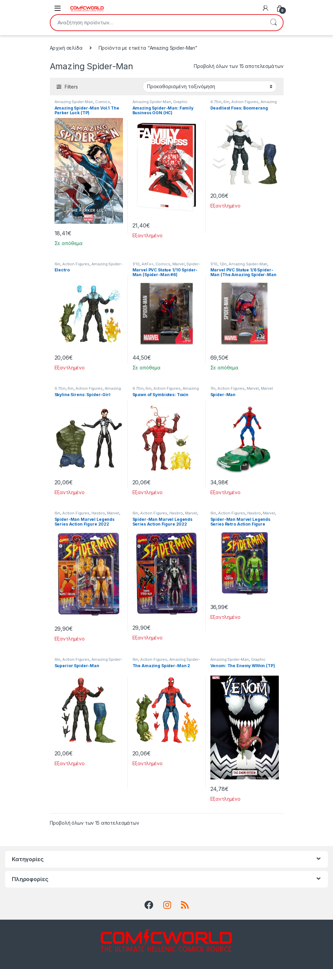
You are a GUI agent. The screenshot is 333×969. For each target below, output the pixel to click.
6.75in (216, 101)
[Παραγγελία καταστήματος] (210, 86)
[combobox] (157, 22)
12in (223, 264)
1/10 (136, 264)
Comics (102, 101)
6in (226, 101)
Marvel (178, 264)
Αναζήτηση (273, 22)
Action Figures (244, 101)
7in (213, 388)
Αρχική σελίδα (66, 48)
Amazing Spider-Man (74, 101)
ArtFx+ (147, 264)
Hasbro (98, 513)
